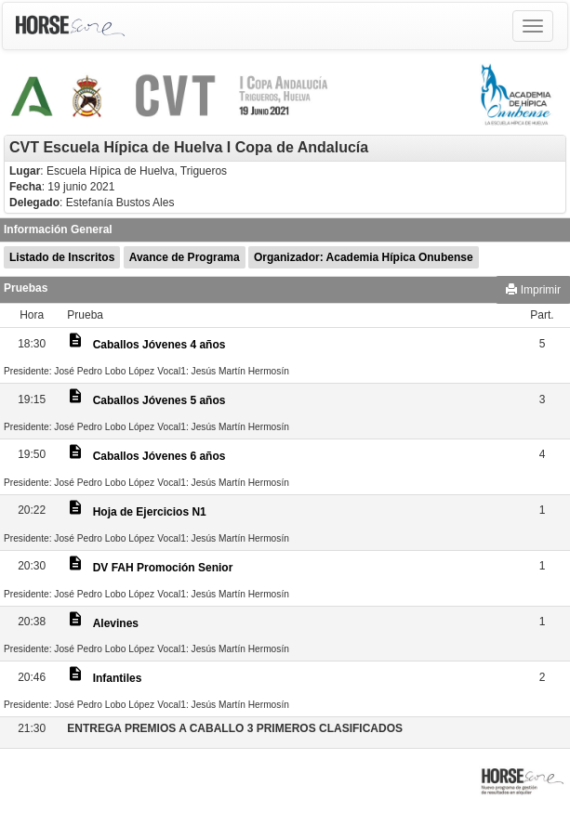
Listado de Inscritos (61, 257)
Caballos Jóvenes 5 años (159, 400)
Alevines (116, 623)
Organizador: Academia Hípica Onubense (363, 257)
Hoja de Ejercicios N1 (149, 511)
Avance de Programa (184, 257)
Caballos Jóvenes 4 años (159, 344)
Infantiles (117, 678)
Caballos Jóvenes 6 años (159, 456)
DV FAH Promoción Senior (163, 567)
